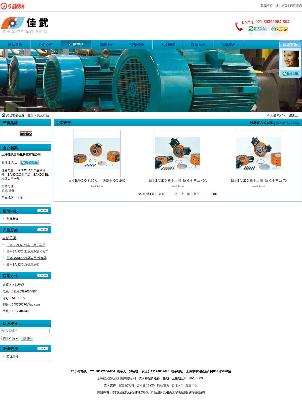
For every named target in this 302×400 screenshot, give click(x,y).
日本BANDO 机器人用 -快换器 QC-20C (96, 180)
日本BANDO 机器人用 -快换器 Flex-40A (178, 180)
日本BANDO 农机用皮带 (23, 264)
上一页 (185, 194)
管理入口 (178, 385)
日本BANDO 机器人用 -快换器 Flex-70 (259, 180)
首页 (30, 115)
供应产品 (43, 115)
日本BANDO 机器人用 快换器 (27, 258)
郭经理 (6, 162)
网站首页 (163, 385)
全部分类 (9, 238)
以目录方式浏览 (287, 123)
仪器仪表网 (126, 385)
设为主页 (281, 5)
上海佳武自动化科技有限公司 (116, 378)
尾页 (197, 194)
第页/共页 (146, 194)
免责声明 (191, 385)
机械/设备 (8, 190)
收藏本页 (267, 5)
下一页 (173, 194)
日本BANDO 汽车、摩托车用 (26, 245)
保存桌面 (296, 5)
